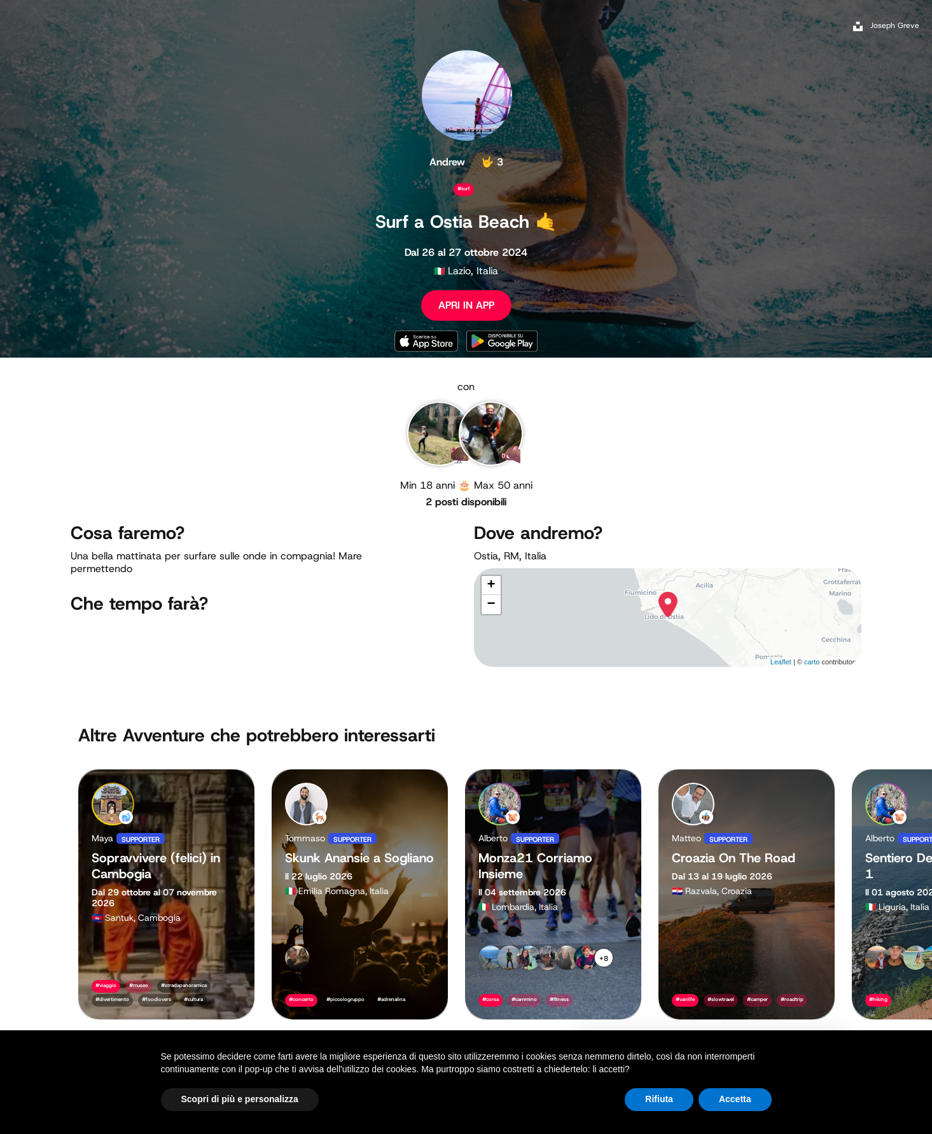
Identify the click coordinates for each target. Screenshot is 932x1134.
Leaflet (780, 662)
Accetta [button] (735, 1099)
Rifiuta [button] (659, 1099)
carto (811, 662)
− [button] (491, 604)
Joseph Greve (894, 25)
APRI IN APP (466, 305)
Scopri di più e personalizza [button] (239, 1099)
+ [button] (491, 585)
